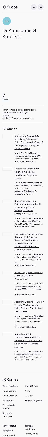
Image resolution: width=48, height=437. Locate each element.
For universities (9, 395)
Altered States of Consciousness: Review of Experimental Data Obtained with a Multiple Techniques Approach (28, 340)
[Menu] (41, 7)
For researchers (10, 386)
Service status (9, 426)
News (27, 391)
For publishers (9, 391)
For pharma (8, 400)
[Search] (34, 7)
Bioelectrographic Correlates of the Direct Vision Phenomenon (28, 275)
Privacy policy (31, 434)
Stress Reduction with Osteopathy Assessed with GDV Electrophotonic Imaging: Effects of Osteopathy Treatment (27, 207)
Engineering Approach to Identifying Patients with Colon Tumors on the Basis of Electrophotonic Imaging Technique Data (28, 142)
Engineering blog (33, 400)
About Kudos (31, 386)
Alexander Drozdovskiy (24, 191)
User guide (7, 430)
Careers (29, 395)
